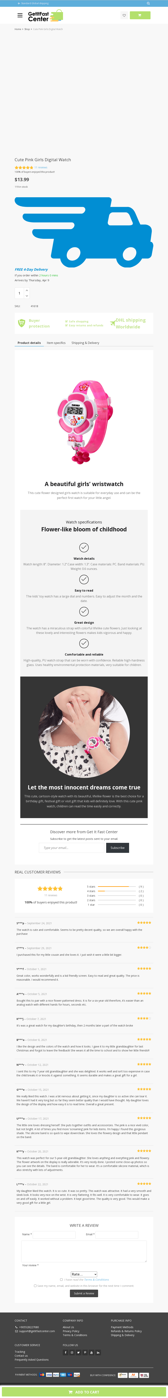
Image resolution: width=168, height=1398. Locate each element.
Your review (30, 1265)
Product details (29, 343)
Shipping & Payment (85, 343)
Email (90, 1234)
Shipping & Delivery (122, 1335)
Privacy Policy (71, 1331)
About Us (68, 1327)
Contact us (21, 1355)
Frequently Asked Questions (32, 1359)
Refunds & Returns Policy (126, 1331)
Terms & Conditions (96, 1279)
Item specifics (56, 343)
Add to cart (83, 1392)
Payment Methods (122, 1327)
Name (27, 1234)
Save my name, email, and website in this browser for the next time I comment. (85, 1286)
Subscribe (118, 848)
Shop (27, 29)
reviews (40, 167)
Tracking (20, 1351)
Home (18, 29)
